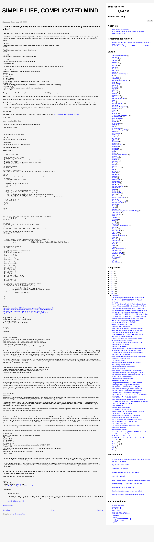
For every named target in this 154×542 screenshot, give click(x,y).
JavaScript (115, 138)
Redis (114, 194)
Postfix (114, 178)
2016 (112, 277)
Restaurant (115, 199)
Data (113, 82)
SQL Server (116, 214)
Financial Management (119, 107)
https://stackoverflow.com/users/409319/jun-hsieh (128, 31)
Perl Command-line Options (120, 344)
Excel (114, 102)
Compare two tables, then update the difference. (127, 391)
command (115, 79)
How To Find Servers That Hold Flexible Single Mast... (129, 304)
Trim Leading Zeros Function (121, 364)
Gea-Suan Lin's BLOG (119, 512)
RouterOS (115, 204)
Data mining (116, 84)
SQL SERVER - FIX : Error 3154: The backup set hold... (129, 316)
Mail (113, 151)
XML (113, 260)
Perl (9, 510)
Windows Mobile (117, 254)
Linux (114, 143)
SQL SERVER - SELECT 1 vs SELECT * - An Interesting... (130, 395)
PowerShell (116, 181)
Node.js (114, 166)
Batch (114, 69)
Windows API (116, 250)
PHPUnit (115, 176)
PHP (113, 173)
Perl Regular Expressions (120, 346)
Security (115, 209)
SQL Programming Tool (119, 423)
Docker (114, 92)
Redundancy (116, 196)
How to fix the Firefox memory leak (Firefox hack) (127, 312)
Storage (114, 217)
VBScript (115, 234)
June (113, 450)
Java (113, 136)
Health (114, 121)
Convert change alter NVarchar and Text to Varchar (128, 297)
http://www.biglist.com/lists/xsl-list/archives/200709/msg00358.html (24, 336)
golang (114, 113)
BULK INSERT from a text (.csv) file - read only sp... (128, 334)
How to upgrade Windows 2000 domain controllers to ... (129, 310)
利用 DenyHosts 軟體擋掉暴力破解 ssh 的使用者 (127, 300)
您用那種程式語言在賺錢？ (120, 430)
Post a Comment (8, 530)
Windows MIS (116, 252)
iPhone (114, 131)
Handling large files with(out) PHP (122, 407)
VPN (113, 245)
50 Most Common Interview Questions (124, 436)
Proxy (114, 189)
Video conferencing (118, 235)
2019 (112, 271)
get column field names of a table (122, 340)
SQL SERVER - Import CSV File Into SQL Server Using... (130, 401)
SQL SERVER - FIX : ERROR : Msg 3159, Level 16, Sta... (130, 314)
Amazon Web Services (119, 55)
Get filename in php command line (123, 487)
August (114, 446)
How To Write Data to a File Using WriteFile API (127, 419)
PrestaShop (116, 183)
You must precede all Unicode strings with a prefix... (128, 318)
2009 (112, 292)
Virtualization (116, 240)
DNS (113, 90)
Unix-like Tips (116, 230)
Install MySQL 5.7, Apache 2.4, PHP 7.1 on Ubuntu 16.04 (130, 46)
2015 (112, 279)
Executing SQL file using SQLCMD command (126, 385)
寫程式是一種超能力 (118, 476)
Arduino (114, 62)
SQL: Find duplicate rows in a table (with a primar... (128, 373)
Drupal (114, 93)
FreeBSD (115, 108)
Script (24, 510)
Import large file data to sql (120, 381)
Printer (114, 184)
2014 (112, 281)
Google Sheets (117, 118)
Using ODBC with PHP (119, 405)
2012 (112, 285)
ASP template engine (118, 360)
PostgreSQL (116, 179)
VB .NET (115, 232)
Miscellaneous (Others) (119, 155)
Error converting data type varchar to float (125, 332)
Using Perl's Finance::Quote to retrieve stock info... (128, 328)
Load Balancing (117, 145)
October (114, 442)
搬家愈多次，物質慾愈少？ (121, 468)
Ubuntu (114, 227)
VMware (115, 242)
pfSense (115, 171)
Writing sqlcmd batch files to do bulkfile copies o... (127, 383)
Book (114, 72)
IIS (113, 126)
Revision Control (117, 202)
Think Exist (115, 515)
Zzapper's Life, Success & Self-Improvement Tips (127, 352)
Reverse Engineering (119, 201)
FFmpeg (115, 105)
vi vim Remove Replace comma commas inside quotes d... (130, 356)
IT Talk (114, 135)
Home (53, 534)
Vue (113, 247)
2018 (112, 273)
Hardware (115, 120)
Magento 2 (115, 150)
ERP (113, 100)
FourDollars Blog (117, 509)
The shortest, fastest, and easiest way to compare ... (128, 399)
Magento (115, 148)
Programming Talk (118, 186)
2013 (112, 283)
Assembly (115, 64)
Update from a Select (118, 368)
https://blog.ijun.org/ (118, 33)
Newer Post (6, 534)
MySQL (114, 159)
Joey (113, 523)
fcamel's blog (116, 507)
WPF (114, 255)
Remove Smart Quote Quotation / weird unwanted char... (130, 348)
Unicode (29, 510)
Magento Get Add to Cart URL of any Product (126, 472)
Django (114, 88)
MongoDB (115, 158)
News (114, 163)
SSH (113, 216)
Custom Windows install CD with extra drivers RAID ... (129, 306)
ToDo (114, 222)
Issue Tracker (116, 133)
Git (113, 112)
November (115, 440)
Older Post (100, 534)
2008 (112, 293)
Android (114, 57)
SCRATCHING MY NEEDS (121, 514)
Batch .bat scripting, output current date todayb (127, 491)
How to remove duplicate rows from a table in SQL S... (129, 374)
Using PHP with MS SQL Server (122, 403)
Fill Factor (115, 302)
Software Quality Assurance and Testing (125, 211)
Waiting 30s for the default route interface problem (128, 494)
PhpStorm (115, 174)
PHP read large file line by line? (121, 409)
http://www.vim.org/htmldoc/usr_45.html (66, 114)
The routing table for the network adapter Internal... (128, 411)
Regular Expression (16, 510)
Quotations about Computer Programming (125, 417)
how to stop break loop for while (122, 336)
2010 (112, 289)
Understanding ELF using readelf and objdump (127, 484)
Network (115, 161)
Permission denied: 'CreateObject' (122, 378)
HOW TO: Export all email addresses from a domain (128, 438)
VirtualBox (115, 239)
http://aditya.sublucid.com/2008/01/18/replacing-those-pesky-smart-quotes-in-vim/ (28, 332)
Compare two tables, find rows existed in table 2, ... (128, 338)
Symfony (115, 219)
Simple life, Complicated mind (50, 10)
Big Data (115, 70)
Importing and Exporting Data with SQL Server (126, 350)
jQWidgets (115, 141)
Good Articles (116, 117)
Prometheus (116, 188)
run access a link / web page (121, 326)
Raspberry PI (116, 192)
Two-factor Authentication (120, 225)
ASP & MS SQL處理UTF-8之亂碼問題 (124, 322)
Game (114, 110)
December (115, 295)
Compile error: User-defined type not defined (126, 415)
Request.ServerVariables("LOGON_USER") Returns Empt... (131, 432)
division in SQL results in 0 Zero (122, 324)
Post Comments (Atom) (19, 538)
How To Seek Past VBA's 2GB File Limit (124, 421)
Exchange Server (117, 103)
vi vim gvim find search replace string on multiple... (127, 370)
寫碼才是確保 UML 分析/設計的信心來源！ (125, 397)
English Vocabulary (118, 98)
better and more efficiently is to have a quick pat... (127, 389)
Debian (114, 85)
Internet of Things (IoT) (119, 130)
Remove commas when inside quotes (123, 366)
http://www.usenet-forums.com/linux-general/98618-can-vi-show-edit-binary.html (28, 334)
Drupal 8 (115, 95)
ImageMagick (116, 128)
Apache (114, 60)
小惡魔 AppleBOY (118, 521)
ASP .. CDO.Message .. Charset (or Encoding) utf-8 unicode (131, 480)
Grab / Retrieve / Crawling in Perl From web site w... (128, 330)
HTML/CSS (116, 123)
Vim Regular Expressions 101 (121, 358)
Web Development (118, 249)
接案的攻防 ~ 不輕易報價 (119, 427)
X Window (115, 257)
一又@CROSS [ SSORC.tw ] (121, 519)
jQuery (114, 140)
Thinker (114, 517)
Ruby (114, 206)
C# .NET (115, 77)
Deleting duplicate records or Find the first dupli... (127, 362)
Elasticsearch (116, 97)
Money (114, 156)
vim (33, 510)
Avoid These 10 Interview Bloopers (123, 434)
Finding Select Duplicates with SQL (123, 376)
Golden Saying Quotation (120, 115)
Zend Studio (116, 262)
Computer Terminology (119, 80)
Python (114, 191)
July (113, 448)
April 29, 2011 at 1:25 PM (16, 525)
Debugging (115, 87)
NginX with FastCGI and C (120, 465)
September (115, 444)
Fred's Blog (116, 510)
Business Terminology (119, 74)
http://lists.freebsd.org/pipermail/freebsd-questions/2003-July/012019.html (26, 337)
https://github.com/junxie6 (120, 30)
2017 (112, 275)
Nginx (114, 164)
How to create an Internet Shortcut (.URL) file (126, 386)
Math (114, 153)
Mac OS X (115, 146)
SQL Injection (116, 212)
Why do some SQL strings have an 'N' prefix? (126, 320)
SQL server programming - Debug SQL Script (126, 425)
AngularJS (115, 59)
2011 (112, 287)
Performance (116, 168)
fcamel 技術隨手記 (118, 505)
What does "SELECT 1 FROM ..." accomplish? (126, 393)
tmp (113, 221)
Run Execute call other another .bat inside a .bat (127, 342)
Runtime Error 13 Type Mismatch (122, 413)
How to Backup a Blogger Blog (121, 354)
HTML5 (114, 125)
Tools (114, 224)
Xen (113, 258)
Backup (114, 65)
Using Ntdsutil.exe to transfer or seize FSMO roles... (128, 308)
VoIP (113, 244)
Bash (114, 67)
